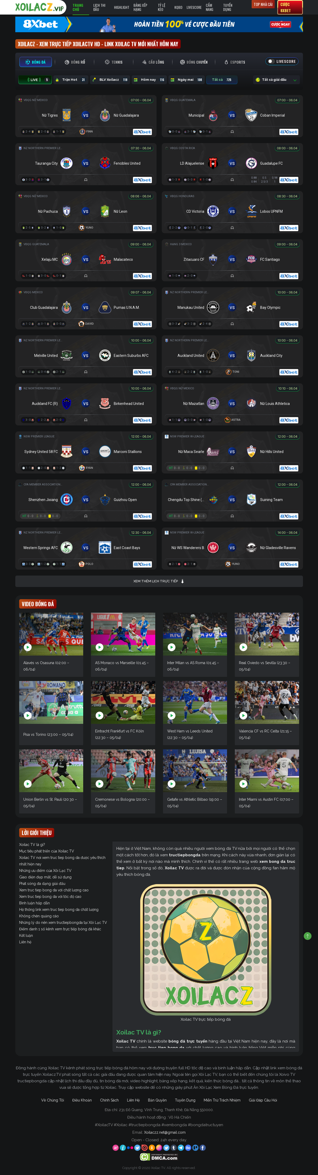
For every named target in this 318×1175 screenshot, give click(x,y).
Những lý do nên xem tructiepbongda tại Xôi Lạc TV (63, 922)
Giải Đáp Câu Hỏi (263, 1100)
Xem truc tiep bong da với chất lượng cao (54, 890)
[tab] (35, 62)
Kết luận (26, 935)
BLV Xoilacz (110, 79)
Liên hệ (25, 942)
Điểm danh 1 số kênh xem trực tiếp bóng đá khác (60, 929)
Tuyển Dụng (227, 7)
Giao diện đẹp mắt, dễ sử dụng (45, 877)
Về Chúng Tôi (52, 1100)
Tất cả (222, 79)
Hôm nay (149, 79)
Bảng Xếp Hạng (140, 7)
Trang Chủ (78, 7)
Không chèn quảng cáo (39, 916)
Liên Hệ (133, 1100)
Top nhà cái (263, 4)
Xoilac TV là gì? (32, 845)
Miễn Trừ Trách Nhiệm (222, 1100)
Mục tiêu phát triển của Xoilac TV (46, 851)
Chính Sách (109, 1100)
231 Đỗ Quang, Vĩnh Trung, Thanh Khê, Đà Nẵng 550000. (166, 1110)
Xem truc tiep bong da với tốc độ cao (50, 896)
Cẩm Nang (209, 7)
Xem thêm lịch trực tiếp (159, 581)
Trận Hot (70, 79)
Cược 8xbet (285, 7)
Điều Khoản (82, 1100)
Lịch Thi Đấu (99, 7)
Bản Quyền (157, 1100)
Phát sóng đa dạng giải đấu (42, 884)
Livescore (194, 7)
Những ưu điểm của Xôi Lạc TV (45, 871)
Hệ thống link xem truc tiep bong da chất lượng (58, 909)
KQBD (178, 7)
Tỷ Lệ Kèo (161, 7)
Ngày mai (187, 79)
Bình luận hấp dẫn (34, 903)
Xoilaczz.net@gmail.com (165, 1132)
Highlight (121, 7)
